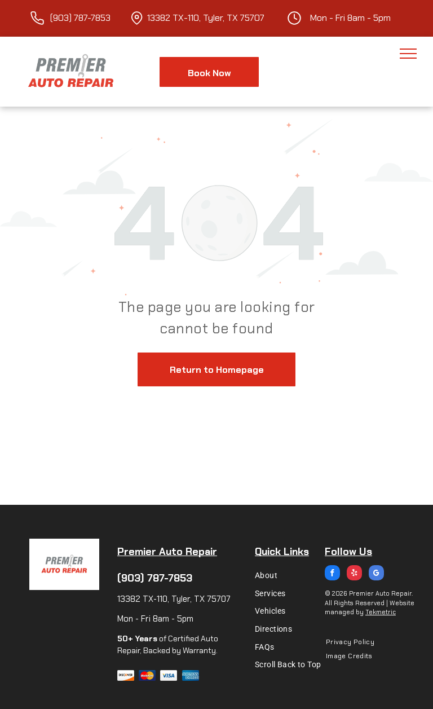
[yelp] (354, 574)
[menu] (408, 53)
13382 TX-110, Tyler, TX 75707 (205, 18)
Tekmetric (380, 612)
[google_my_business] (376, 574)
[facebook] (332, 574)
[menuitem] (291, 575)
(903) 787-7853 (154, 578)
